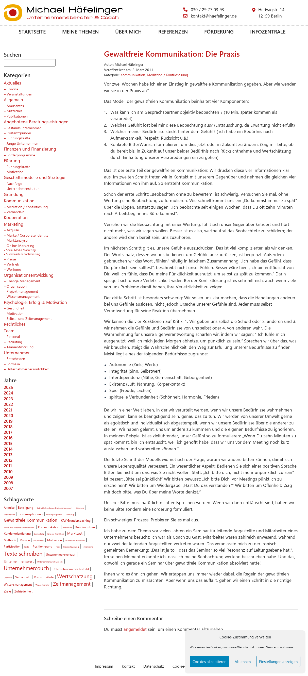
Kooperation (16, 217)
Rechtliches (14, 324)
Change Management (23, 280)
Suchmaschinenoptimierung (23, 254)
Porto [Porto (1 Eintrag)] (26, 546)
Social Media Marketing (21, 250)
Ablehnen (243, 661)
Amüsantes (15, 105)
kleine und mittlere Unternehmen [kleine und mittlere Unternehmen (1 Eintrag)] (19, 527)
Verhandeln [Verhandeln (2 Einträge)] (22, 577)
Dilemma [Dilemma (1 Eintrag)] (80, 507)
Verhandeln (15, 211)
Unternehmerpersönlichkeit (28, 369)
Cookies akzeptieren (209, 661)
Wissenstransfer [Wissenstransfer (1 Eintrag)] (42, 584)
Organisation (17, 286)
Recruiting (14, 341)
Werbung (14, 269)
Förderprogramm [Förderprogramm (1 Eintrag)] (54, 514)
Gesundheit (15, 308)
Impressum (104, 666)
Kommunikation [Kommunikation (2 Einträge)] (48, 527)
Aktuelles (12, 83)
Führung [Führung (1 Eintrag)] (70, 514)
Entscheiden (16, 358)
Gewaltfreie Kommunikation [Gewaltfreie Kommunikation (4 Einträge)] (30, 520)
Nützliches (14, 110)
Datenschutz (153, 666)
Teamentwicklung (20, 346)
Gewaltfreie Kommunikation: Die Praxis (172, 53)
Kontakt (128, 666)
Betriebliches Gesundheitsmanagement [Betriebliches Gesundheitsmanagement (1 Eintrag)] (54, 507)
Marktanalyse (17, 240)
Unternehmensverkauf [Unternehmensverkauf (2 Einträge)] (60, 554)
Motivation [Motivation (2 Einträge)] (54, 540)
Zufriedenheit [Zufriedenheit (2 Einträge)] (23, 591)
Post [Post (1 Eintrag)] (58, 546)
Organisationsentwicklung (29, 275)
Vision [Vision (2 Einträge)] (38, 577)
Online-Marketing (20, 245)
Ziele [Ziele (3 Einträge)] (7, 590)
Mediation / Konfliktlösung (27, 206)
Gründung (14, 194)
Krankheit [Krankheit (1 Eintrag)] (67, 527)
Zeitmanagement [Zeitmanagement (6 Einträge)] (72, 583)
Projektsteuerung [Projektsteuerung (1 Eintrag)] (71, 546)
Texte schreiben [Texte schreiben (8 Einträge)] (23, 553)
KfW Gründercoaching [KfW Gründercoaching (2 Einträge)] (76, 520)
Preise (11, 259)
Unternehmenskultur (23, 188)
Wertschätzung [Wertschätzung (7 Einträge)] (75, 576)
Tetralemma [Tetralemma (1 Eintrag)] (87, 546)
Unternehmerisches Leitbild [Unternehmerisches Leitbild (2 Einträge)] (71, 569)
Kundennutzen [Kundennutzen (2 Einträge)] (85, 527)
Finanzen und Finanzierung (30, 149)
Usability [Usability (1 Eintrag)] (8, 577)
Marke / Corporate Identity (27, 235)
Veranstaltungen (19, 94)
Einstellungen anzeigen (278, 661)
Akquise (13, 229)
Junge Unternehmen (22, 143)
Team (9, 330)
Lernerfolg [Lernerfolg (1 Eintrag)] (39, 533)
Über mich (128, 31)
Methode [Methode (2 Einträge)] (10, 540)
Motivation (15, 171)
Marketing (13, 224)
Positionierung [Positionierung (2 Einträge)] (42, 546)
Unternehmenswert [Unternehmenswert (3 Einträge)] (19, 561)
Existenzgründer (19, 132)
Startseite (32, 31)
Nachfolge (14, 183)
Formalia (13, 363)
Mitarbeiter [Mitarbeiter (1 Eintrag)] (38, 540)
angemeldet (135, 629)
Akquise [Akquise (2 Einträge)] (9, 507)
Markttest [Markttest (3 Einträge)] (74, 533)
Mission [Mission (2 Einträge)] (25, 540)
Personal (13, 336)
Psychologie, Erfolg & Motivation (35, 302)
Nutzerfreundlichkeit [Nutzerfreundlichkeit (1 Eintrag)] (75, 540)
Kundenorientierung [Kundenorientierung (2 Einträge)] (17, 533)
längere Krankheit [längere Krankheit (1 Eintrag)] (55, 533)
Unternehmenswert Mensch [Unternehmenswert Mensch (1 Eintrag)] (50, 561)
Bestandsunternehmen (24, 127)
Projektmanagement (22, 291)
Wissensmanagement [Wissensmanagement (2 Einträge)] (18, 584)
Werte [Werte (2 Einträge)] (50, 577)
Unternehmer (17, 352)
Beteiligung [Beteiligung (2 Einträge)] (25, 507)
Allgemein (13, 99)
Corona (12, 89)
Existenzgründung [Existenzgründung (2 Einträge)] (31, 514)
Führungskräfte (18, 138)
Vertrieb (13, 264)
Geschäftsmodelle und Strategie (34, 177)
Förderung (219, 31)
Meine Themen (80, 31)
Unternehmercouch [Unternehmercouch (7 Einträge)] (26, 567)
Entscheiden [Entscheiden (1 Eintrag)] (9, 514)
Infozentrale (267, 31)
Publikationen (17, 116)
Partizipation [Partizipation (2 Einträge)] (12, 546)
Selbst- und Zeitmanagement (29, 318)
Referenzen (173, 31)
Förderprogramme (21, 155)
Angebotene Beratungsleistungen (36, 121)
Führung (12, 160)
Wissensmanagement (23, 296)
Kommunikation (19, 200)
